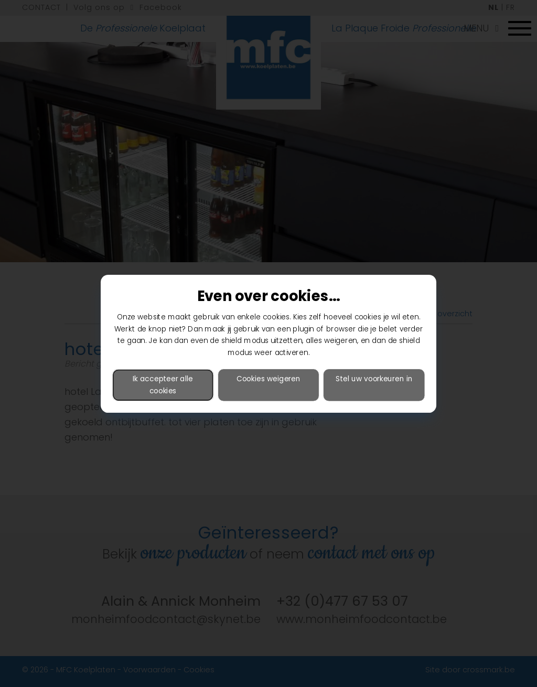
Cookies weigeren (268, 378)
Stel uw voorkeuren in (374, 378)
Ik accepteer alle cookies (163, 384)
